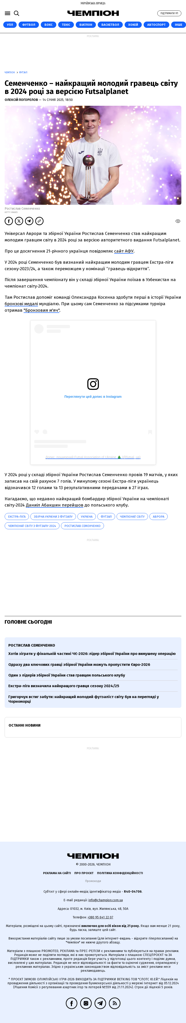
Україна (86, 516)
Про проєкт (84, 873)
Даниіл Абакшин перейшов (54, 505)
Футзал (23, 72)
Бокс (48, 24)
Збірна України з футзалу (53, 516)
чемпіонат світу (132, 516)
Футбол (28, 24)
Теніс (66, 24)
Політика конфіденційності (120, 873)
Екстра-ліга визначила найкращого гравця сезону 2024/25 (63, 685)
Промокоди (93, 881)
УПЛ (10, 24)
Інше (178, 24)
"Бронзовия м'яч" (41, 310)
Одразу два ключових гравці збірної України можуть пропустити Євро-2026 (79, 664)
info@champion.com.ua (105, 900)
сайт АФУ (123, 251)
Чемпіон (10, 72)
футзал (106, 516)
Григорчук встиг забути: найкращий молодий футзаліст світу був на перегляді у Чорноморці (83, 699)
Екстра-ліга (16, 516)
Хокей (133, 24)
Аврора (158, 516)
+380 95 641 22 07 (100, 917)
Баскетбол (110, 24)
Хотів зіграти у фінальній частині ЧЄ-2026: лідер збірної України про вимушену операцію (92, 653)
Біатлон (85, 24)
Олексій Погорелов (22, 100)
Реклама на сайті (57, 873)
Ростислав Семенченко (82, 526)
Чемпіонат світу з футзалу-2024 (32, 526)
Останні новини (25, 725)
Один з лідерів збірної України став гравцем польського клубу (66, 675)
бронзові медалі (21, 303)
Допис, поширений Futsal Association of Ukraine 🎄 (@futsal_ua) (93, 457)
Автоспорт (156, 24)
